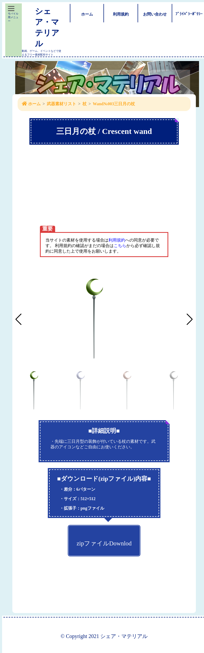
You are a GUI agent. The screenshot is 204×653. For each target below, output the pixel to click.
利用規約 (116, 240)
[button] (189, 319)
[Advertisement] (104, 196)
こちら (120, 245)
